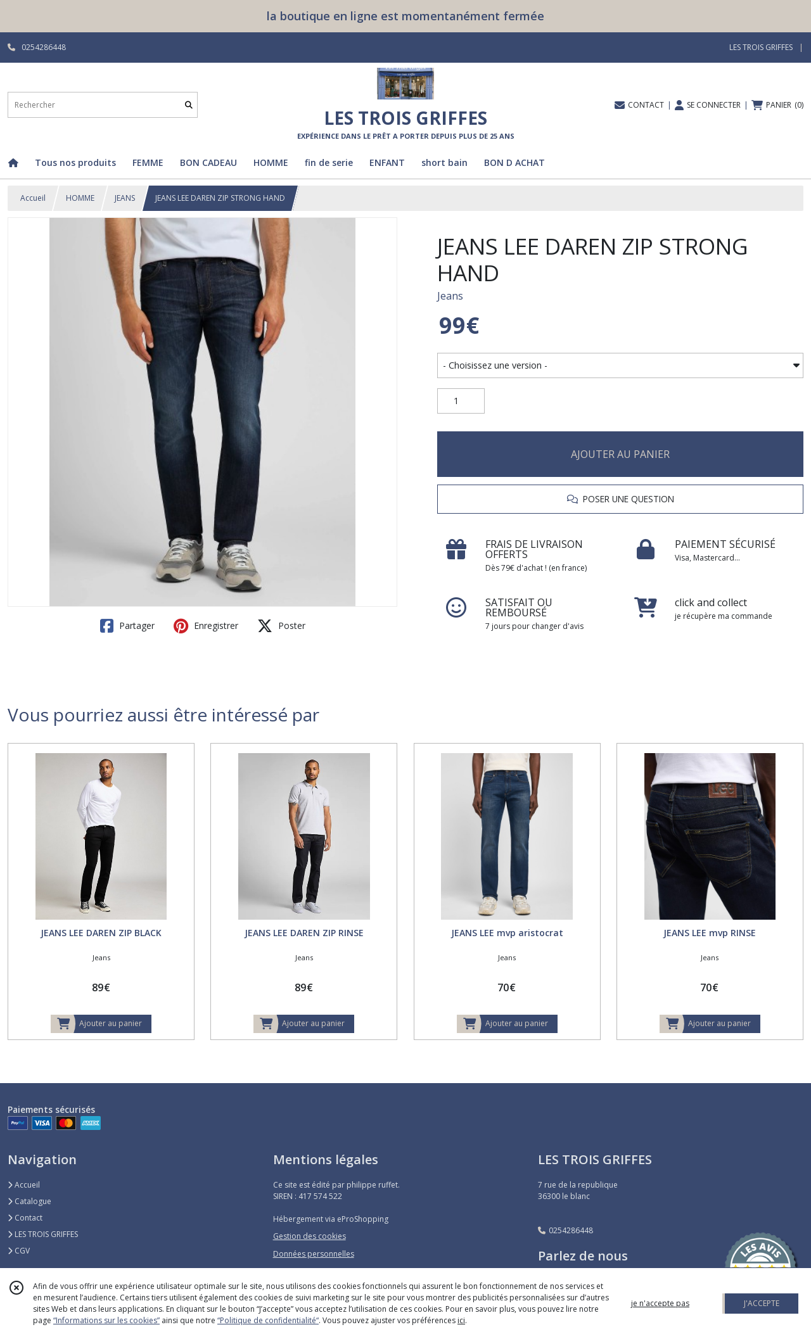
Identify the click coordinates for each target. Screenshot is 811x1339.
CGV (19, 1250)
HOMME (80, 198)
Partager (127, 625)
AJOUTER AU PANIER (620, 454)
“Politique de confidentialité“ (268, 1320)
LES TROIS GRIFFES (43, 1234)
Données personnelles (313, 1253)
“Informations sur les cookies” (106, 1320)
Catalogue (29, 1201)
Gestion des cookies (309, 1236)
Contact (25, 1217)
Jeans (450, 296)
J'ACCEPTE (761, 1303)
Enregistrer (206, 625)
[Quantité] (461, 401)
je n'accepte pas (660, 1303)
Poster (281, 625)
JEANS (125, 198)
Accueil (33, 198)
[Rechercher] (189, 104)
